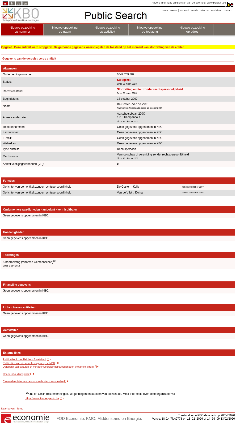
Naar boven (8, 408)
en (25, 3)
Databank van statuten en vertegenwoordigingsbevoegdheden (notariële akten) (48, 366)
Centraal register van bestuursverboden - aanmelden (33, 381)
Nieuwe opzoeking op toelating (150, 29)
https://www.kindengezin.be (42, 398)
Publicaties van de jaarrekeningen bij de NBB (29, 363)
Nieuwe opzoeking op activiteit (107, 29)
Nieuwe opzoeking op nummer (22, 29)
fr (12, 3)
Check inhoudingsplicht (16, 374)
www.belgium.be (216, 2)
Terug (20, 408)
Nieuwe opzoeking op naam (65, 29)
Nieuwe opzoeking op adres (192, 29)
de (19, 3)
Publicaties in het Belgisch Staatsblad (24, 359)
